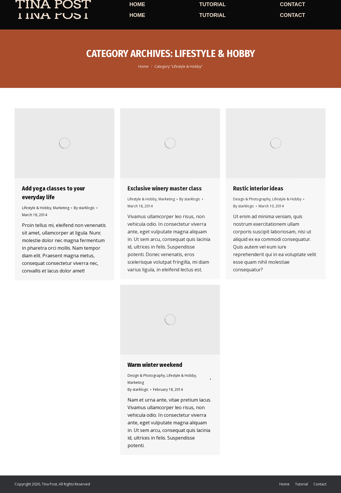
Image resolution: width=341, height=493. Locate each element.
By (84, 207)
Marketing (61, 207)
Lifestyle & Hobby (36, 207)
